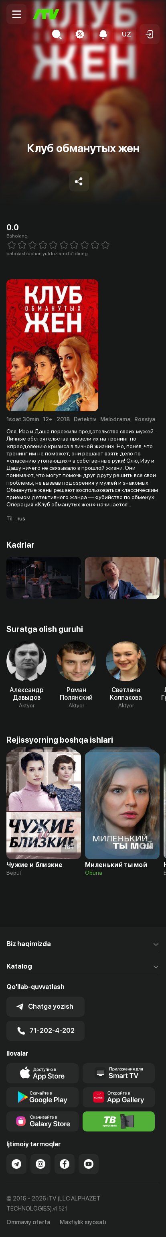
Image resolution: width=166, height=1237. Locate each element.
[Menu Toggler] (16, 14)
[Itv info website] (119, 1121)
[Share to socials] (79, 181)
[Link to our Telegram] (16, 1164)
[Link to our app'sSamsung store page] (42, 1121)
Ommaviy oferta (28, 1222)
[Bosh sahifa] (46, 14)
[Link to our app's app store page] (42, 1073)
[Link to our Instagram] (40, 1164)
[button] (126, 34)
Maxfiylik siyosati (83, 1222)
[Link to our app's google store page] (42, 1097)
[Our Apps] (119, 1073)
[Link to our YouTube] (89, 1164)
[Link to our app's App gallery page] (119, 1097)
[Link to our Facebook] (65, 1164)
